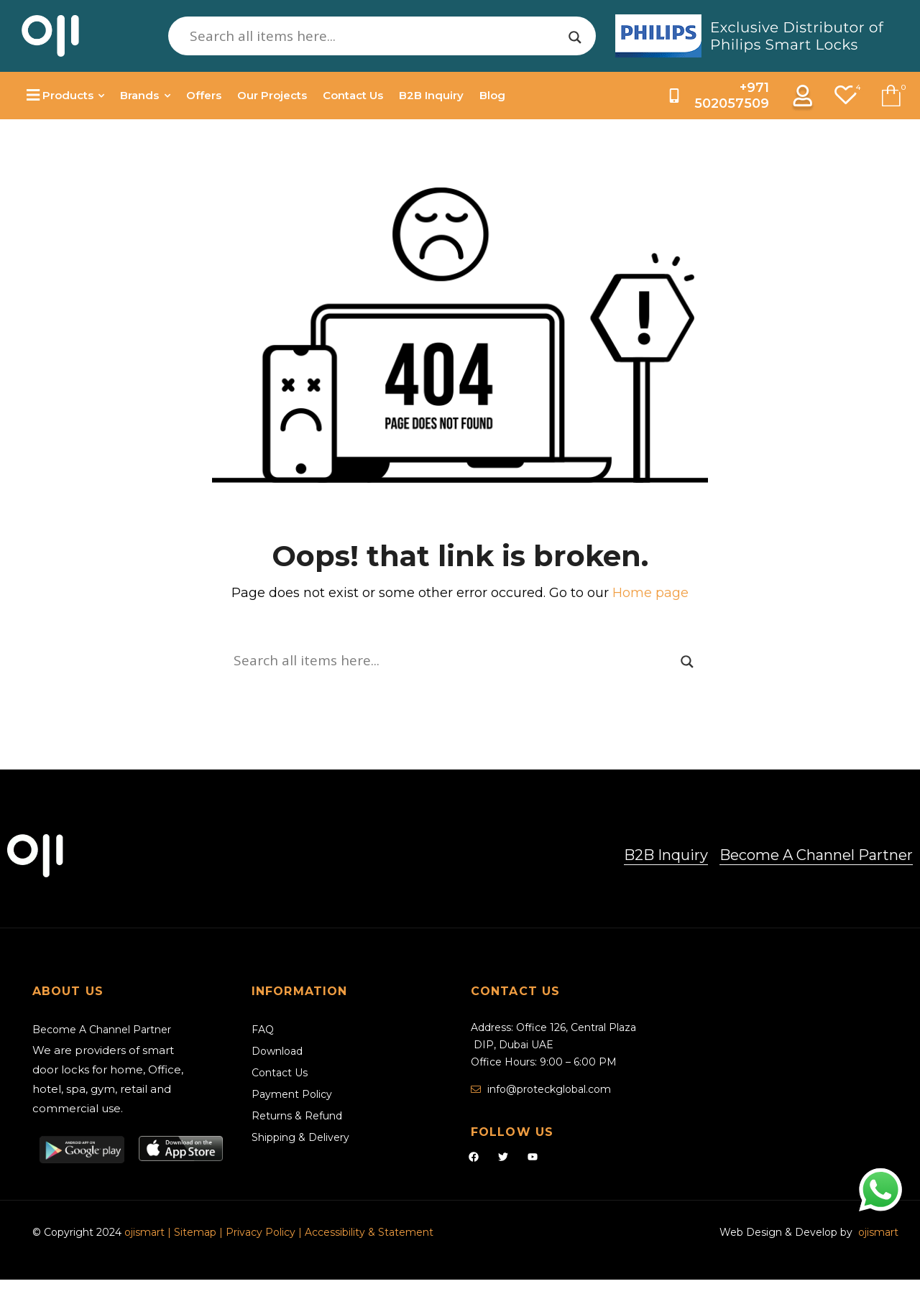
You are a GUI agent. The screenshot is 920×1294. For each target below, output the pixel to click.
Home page (650, 593)
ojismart (144, 1232)
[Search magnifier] (575, 37)
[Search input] (375, 36)
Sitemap (196, 1232)
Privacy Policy (260, 1232)
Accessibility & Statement (369, 1232)
